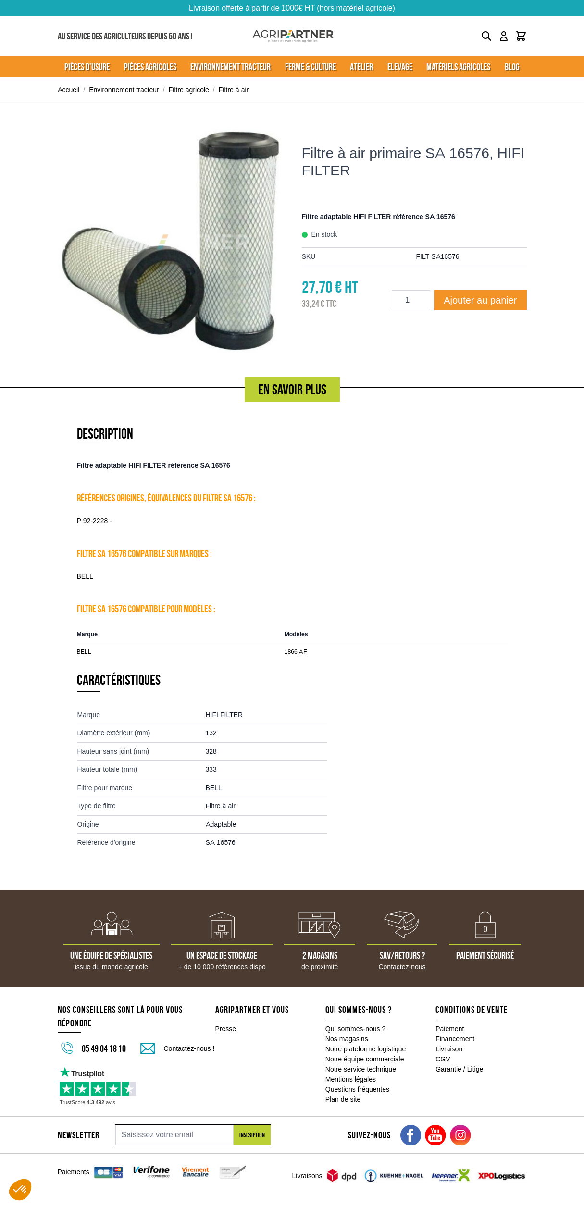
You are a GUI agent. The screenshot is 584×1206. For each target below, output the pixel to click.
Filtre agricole (189, 89)
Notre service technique (360, 1069)
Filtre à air (234, 89)
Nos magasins (346, 1039)
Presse (225, 1028)
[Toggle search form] (486, 36)
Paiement (449, 1028)
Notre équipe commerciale (364, 1059)
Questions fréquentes (357, 1089)
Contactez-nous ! (189, 1048)
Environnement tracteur (124, 89)
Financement (454, 1039)
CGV (442, 1059)
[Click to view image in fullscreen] (170, 241)
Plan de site (342, 1099)
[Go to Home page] (293, 36)
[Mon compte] (503, 36)
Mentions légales (350, 1079)
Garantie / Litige (459, 1069)
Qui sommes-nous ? (355, 1028)
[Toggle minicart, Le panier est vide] (521, 36)
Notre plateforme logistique (365, 1049)
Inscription (252, 1135)
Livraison (448, 1049)
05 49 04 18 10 (104, 1048)
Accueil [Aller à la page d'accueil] (69, 89)
